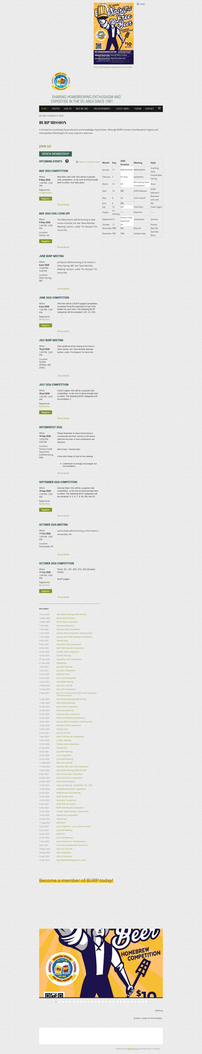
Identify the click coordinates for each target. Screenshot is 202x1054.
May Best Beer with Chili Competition (73, 766)
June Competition (64, 755)
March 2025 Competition (67, 706)
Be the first (44, 319)
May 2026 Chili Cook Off (54, 213)
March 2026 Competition (67, 622)
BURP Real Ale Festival (66, 804)
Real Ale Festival (63, 733)
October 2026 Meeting (53, 524)
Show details (63, 204)
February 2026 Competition (68, 629)
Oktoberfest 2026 (50, 427)
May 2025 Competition (66, 689)
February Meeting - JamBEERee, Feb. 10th (74, 785)
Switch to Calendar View (89, 162)
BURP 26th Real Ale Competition (70, 807)
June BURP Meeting (51, 256)
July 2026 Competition (53, 384)
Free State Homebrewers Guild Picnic (73, 845)
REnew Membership (55, 154)
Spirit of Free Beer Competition (70, 774)
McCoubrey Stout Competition (69, 778)
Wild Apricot (133, 1048)
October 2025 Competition (68, 652)
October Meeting (64, 655)
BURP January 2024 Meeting (69, 793)
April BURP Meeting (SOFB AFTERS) (71, 614)
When (42, 176)
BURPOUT (61, 834)
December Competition (67, 800)
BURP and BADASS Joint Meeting (70, 718)
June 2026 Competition (54, 297)
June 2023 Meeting (65, 837)
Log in (142, 4)
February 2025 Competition (68, 714)
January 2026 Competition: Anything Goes (74, 633)
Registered (44, 189)
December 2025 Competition (69, 644)
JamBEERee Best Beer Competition (71, 789)
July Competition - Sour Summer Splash (74, 826)
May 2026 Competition (53, 171)
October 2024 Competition (68, 744)
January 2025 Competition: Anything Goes (74, 721)
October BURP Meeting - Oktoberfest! (73, 811)
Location (43, 232)
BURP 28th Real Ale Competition (70, 648)
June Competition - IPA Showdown (71, 841)
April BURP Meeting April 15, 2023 (71, 860)
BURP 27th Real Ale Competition (70, 736)
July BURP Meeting (51, 340)
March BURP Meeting (66, 618)
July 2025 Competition (66, 670)
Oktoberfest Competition (67, 815)
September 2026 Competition (58, 482)
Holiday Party (62, 640)
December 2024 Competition (69, 725)
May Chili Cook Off (64, 685)
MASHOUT (61, 822)
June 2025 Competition (66, 678)
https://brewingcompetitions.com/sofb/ (113, 67)
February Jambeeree (65, 625)
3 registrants (45, 192)
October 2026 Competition (56, 563)
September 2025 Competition (69, 659)
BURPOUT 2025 (63, 674)
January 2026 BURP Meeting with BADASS (74, 637)
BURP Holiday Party (65, 796)
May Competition (64, 852)
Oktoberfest (62, 663)
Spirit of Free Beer (64, 856)
